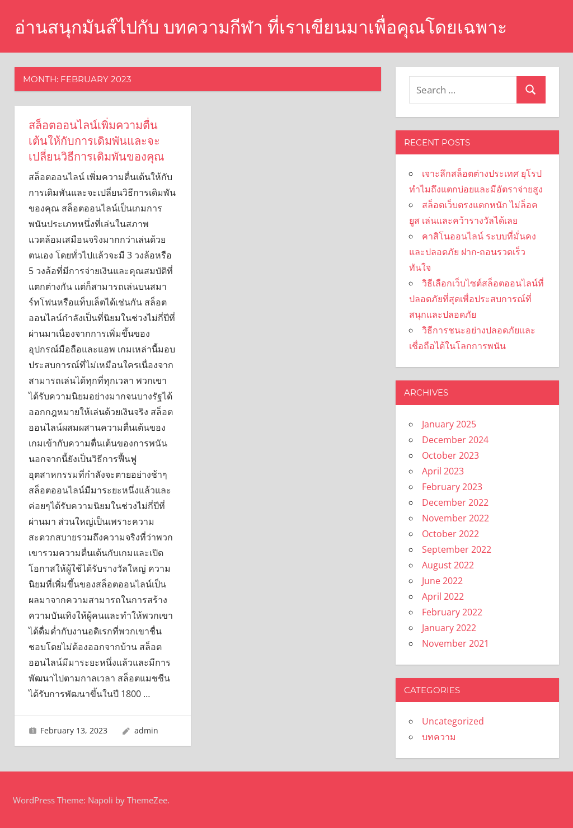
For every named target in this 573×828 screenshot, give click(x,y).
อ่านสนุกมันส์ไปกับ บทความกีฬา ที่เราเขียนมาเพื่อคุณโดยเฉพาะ (261, 27)
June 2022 (442, 581)
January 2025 (449, 424)
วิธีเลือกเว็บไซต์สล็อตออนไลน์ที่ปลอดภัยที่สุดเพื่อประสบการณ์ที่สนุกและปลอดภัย (476, 299)
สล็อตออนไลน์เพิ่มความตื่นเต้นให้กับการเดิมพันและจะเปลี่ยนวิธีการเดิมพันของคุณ (97, 141)
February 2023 (452, 487)
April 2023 (443, 471)
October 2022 (450, 534)
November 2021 (455, 643)
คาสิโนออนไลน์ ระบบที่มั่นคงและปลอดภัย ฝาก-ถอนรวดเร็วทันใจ (472, 252)
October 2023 (450, 455)
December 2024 (455, 440)
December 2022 (455, 502)
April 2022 (443, 596)
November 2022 (455, 518)
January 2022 (449, 628)
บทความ (439, 737)
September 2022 (456, 549)
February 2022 (452, 612)
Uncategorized (453, 721)
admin (146, 730)
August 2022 (448, 565)
